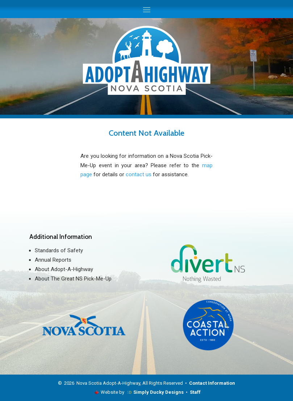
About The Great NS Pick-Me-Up (73, 278)
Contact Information (212, 383)
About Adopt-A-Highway (64, 269)
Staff (195, 392)
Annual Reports (53, 260)
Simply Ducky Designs (158, 392)
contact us (138, 174)
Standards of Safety (59, 250)
